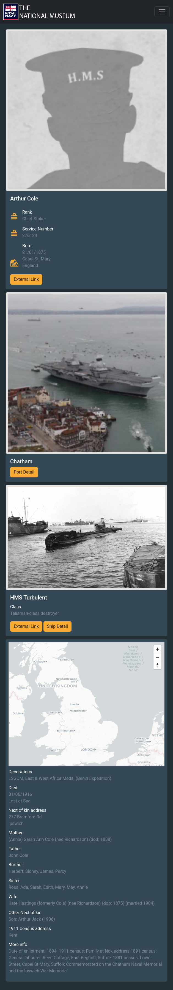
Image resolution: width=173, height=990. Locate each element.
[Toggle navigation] (162, 11)
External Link (26, 279)
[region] (86, 704)
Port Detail (24, 472)
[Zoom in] (157, 649)
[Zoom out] (157, 657)
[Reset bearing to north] (157, 665)
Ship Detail (57, 626)
